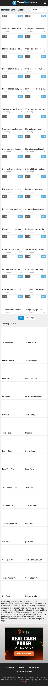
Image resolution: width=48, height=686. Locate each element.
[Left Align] (3, 3)
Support (10, 668)
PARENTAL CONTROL (24, 672)
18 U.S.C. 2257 (34, 668)
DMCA (21, 668)
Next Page (30, 318)
